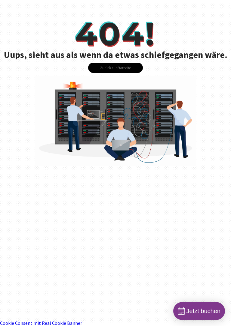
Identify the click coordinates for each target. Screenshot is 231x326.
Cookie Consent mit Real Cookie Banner (41, 323)
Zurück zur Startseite (115, 67)
